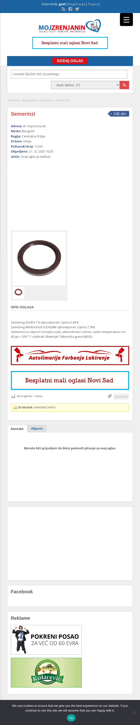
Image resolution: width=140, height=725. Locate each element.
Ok (71, 718)
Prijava (93, 4)
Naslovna (14, 100)
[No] (134, 712)
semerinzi (121, 397)
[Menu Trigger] (126, 19)
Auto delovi (46, 100)
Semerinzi (23, 114)
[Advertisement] (70, 192)
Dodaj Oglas (70, 60)
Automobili (29, 100)
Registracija (76, 4)
